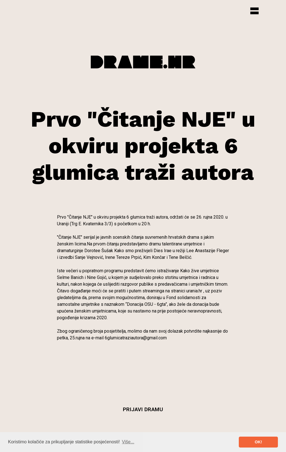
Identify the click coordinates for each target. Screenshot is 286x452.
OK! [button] (258, 442)
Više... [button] (128, 441)
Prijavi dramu (143, 409)
